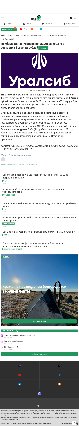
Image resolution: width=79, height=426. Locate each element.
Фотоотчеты (69, 24)
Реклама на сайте (21, 423)
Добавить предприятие (39, 354)
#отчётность (18, 155)
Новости (27, 24)
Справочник (47, 24)
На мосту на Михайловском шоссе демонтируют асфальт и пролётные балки (39, 205)
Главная (8, 24)
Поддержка (64, 423)
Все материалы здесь (39, 321)
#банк (11, 155)
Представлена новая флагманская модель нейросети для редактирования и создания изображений (32, 245)
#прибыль (27, 155)
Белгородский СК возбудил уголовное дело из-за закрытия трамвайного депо (33, 190)
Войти (75, 18)
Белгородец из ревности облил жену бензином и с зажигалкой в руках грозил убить (39, 219)
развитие (70, 423)
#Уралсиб (4, 155)
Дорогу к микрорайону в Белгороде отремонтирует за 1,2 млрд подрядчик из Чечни (35, 176)
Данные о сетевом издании (8, 423)
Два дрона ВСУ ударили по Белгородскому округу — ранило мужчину (38, 231)
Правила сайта (47, 423)
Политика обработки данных (34, 423)
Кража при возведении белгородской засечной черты (34, 289)
